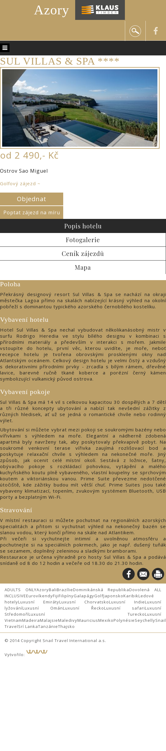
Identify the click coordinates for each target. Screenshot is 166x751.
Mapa (83, 267)
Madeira (31, 620)
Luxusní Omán (42, 608)
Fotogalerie (83, 239)
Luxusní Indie (127, 602)
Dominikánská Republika (101, 589)
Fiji (56, 596)
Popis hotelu (83, 226)
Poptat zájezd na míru (31, 212)
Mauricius (87, 620)
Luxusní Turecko (87, 614)
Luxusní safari (124, 608)
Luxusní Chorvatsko (84, 602)
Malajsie (49, 620)
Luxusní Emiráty (38, 602)
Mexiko (106, 620)
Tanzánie (48, 626)
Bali (53, 589)
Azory (51, 9)
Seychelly (145, 620)
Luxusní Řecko (83, 608)
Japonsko (113, 596)
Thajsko (66, 626)
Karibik (130, 596)
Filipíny (66, 596)
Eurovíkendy (39, 596)
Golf (98, 596)
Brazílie (65, 589)
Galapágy (84, 596)
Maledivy (67, 620)
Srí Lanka (28, 626)
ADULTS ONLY (21, 589)
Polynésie (124, 620)
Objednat (31, 199)
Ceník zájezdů (83, 253)
